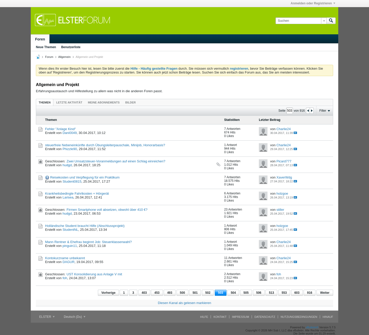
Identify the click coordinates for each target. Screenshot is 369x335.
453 (156, 293)
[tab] (44, 102)
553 (284, 293)
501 (195, 293)
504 (233, 293)
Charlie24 (283, 129)
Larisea (68, 197)
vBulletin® (312, 327)
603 (297, 293)
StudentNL (70, 230)
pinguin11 (70, 246)
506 (258, 293)
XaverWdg (284, 177)
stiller (280, 210)
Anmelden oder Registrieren (313, 3)
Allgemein (64, 56)
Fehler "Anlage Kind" (60, 129)
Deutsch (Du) (74, 317)
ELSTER (47, 317)
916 (309, 293)
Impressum (240, 316)
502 (207, 293)
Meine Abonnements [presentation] (104, 102)
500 (182, 293)
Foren (40, 39)
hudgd (67, 165)
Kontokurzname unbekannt (65, 258)
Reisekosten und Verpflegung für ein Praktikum (85, 177)
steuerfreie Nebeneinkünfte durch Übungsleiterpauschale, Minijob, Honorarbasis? (105, 145)
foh (65, 278)
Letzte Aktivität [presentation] (69, 102)
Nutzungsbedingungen (299, 316)
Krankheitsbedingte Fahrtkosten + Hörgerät (77, 193)
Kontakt (220, 316)
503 (220, 293)
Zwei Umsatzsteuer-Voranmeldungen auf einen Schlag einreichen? (116, 161)
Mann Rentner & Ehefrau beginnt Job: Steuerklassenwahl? (88, 242)
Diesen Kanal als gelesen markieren (184, 303)
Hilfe (204, 316)
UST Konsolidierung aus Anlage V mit (94, 274)
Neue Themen (46, 47)
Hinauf (328, 316)
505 (246, 293)
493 (169, 293)
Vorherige (108, 293)
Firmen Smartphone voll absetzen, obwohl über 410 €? (107, 210)
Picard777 (284, 161)
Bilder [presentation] (130, 102)
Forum (49, 56)
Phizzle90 (70, 149)
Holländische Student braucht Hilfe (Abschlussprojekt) (85, 226)
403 (144, 293)
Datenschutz (264, 316)
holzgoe (282, 193)
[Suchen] (300, 20)
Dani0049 (70, 133)
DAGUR (69, 262)
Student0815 (72, 181)
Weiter (324, 293)
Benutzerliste (70, 47)
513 (271, 293)
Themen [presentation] (44, 102)
